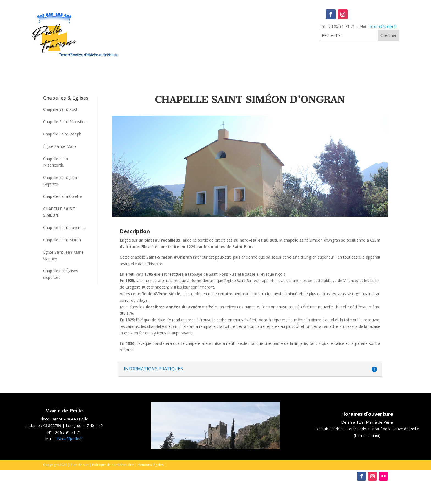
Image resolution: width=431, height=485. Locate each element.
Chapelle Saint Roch (60, 109)
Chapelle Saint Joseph (62, 134)
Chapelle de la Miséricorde (55, 162)
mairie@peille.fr (383, 26)
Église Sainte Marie (60, 146)
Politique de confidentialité (113, 464)
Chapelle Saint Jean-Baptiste (60, 181)
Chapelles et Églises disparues (60, 274)
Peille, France (216, 31)
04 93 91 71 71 (68, 432)
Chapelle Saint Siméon (59, 212)
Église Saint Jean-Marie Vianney (63, 255)
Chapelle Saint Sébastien (65, 121)
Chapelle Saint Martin (62, 239)
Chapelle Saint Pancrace (64, 227)
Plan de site (80, 464)
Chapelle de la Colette (62, 196)
